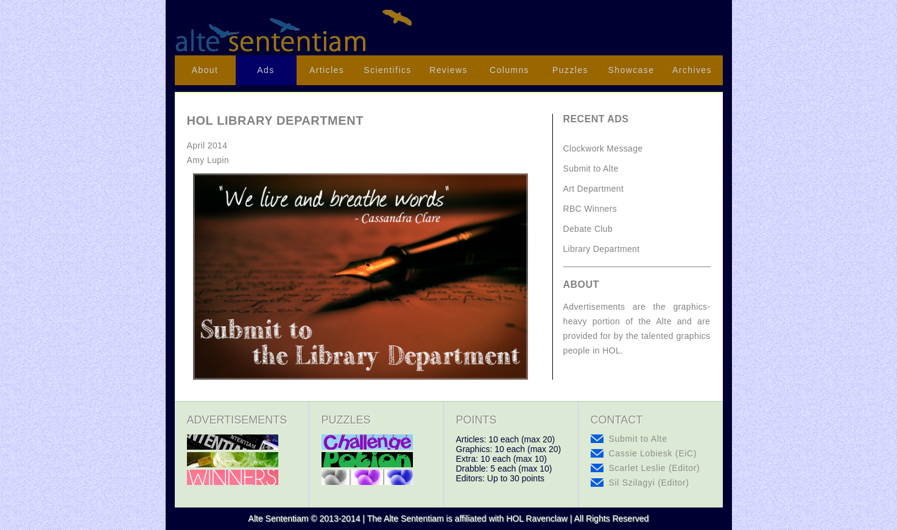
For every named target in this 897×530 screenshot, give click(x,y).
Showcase (631, 70)
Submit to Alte (591, 168)
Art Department (593, 189)
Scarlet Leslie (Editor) (654, 468)
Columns (509, 70)
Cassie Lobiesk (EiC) (653, 453)
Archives (692, 70)
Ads (265, 70)
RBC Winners (590, 209)
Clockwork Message (603, 148)
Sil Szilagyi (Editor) (649, 482)
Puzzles (570, 70)
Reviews (448, 70)
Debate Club (588, 229)
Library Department (601, 249)
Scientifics (387, 70)
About (205, 70)
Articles (326, 70)
